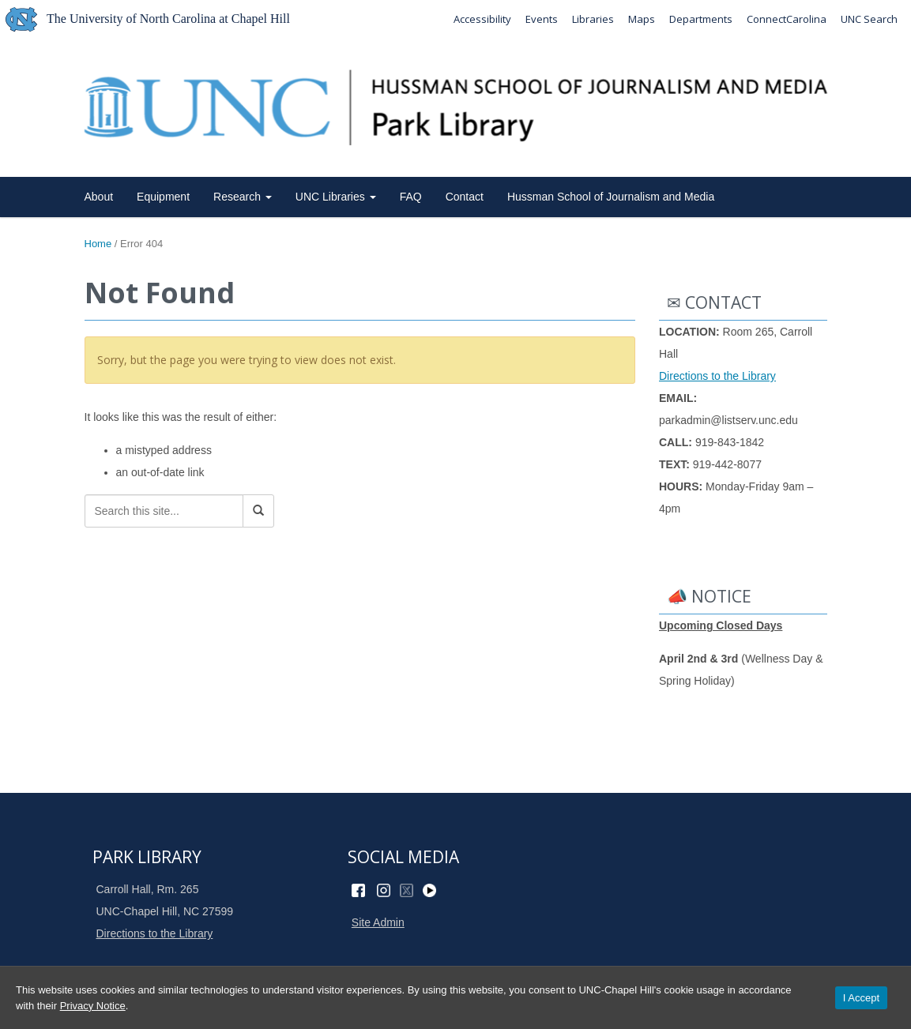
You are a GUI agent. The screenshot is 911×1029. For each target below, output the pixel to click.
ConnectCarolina (786, 19)
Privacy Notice (93, 1006)
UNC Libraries (336, 196)
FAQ (411, 196)
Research (242, 196)
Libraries (593, 19)
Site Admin (378, 922)
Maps (641, 19)
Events (541, 19)
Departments (700, 19)
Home (98, 244)
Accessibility (482, 19)
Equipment (163, 196)
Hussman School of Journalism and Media (610, 196)
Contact (465, 196)
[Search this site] (164, 511)
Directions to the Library (717, 376)
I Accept (861, 998)
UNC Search (869, 19)
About (99, 196)
